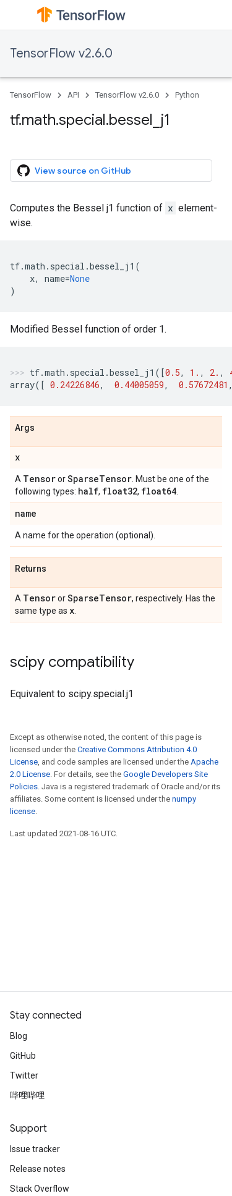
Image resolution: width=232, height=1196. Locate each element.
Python (187, 95)
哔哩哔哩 (27, 1095)
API (73, 95)
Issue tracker (35, 1149)
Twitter (24, 1075)
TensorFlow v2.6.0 (61, 53)
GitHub (23, 1056)
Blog (18, 1036)
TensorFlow (30, 95)
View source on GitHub (74, 170)
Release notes (38, 1169)
